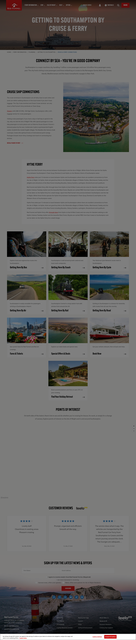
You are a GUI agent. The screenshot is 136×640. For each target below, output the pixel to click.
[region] (68, 637)
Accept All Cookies (110, 637)
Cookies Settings (97, 637)
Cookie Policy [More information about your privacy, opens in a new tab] (23, 638)
